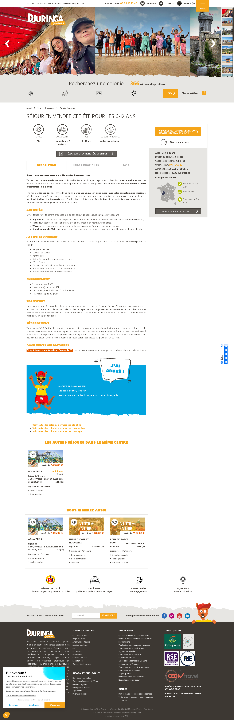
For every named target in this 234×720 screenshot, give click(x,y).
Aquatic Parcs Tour (119, 541)
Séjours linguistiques (126, 657)
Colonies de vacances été (129, 670)
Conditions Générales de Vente (85, 681)
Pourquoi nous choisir (49, 3)
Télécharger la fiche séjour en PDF (86, 154)
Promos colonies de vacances (131, 676)
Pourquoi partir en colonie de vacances (135, 638)
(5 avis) (60, 474)
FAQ (74, 648)
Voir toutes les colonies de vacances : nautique (57, 431)
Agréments (77, 690)
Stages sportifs (124, 673)
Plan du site (148, 709)
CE (83, 3)
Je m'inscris (108, 615)
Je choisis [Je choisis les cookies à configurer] (34, 705)
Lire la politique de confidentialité (21, 696)
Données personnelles (82, 678)
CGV (125, 709)
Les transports (124, 642)
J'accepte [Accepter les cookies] (55, 705)
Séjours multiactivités (127, 651)
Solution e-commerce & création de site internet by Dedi (117, 712)
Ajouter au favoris (174, 142)
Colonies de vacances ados (129, 654)
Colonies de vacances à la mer (131, 648)
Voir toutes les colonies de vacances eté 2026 (56, 425)
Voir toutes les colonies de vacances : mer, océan (58, 428)
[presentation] (7, 44)
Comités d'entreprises (81, 664)
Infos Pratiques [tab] (86, 165)
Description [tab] (46, 165)
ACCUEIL (31, 3)
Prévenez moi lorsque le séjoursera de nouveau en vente (178, 132)
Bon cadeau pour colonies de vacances (135, 694)
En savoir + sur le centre (180, 211)
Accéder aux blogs (80, 645)
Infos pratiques (71, 3)
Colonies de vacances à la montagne (133, 667)
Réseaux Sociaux (79, 657)
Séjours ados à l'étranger (128, 664)
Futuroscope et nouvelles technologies (79, 543)
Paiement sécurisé (80, 694)
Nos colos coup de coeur (129, 680)
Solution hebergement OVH (117, 716)
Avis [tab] (126, 165)
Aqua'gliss (35, 471)
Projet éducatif (79, 638)
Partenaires (77, 654)
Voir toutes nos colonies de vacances (134, 645)
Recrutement (78, 661)
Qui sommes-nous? (81, 635)
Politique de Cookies (81, 687)
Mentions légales (80, 684)
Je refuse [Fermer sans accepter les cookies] (13, 705)
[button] (227, 13)
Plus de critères (194, 93)
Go (171, 93)
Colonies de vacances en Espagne (132, 661)
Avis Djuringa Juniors (81, 642)
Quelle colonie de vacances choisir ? (133, 635)
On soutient (77, 651)
